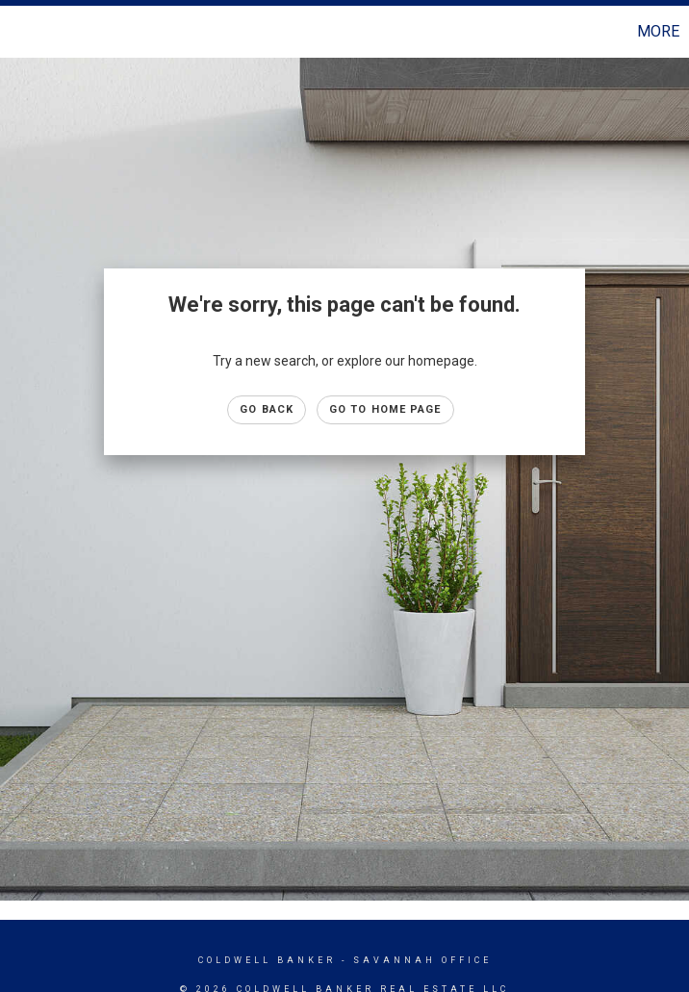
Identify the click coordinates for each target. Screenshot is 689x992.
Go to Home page (385, 409)
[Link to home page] (24, 32)
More (658, 31)
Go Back (266, 409)
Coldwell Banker (267, 960)
